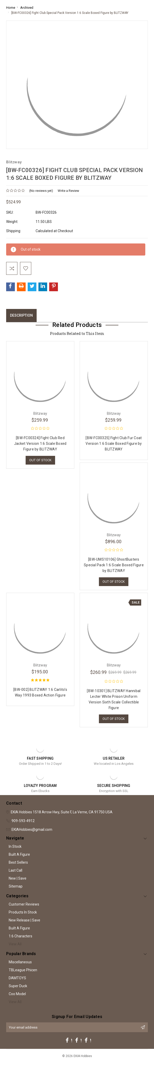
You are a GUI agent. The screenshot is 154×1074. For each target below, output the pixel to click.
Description (21, 315)
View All (15, 944)
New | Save (17, 878)
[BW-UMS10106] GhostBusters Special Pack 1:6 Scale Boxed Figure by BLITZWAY (114, 565)
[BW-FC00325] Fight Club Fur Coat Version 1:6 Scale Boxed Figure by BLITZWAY (114, 443)
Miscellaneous (20, 962)
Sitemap (16, 886)
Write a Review (68, 191)
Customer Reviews (24, 904)
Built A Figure (19, 854)
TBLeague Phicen (23, 970)
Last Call (15, 870)
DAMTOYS (17, 978)
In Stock (15, 846)
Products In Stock (23, 912)
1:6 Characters (20, 936)
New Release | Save (24, 920)
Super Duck (18, 986)
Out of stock (40, 460)
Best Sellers (18, 862)
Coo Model (17, 994)
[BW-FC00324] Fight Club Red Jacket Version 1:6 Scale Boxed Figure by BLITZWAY (40, 443)
